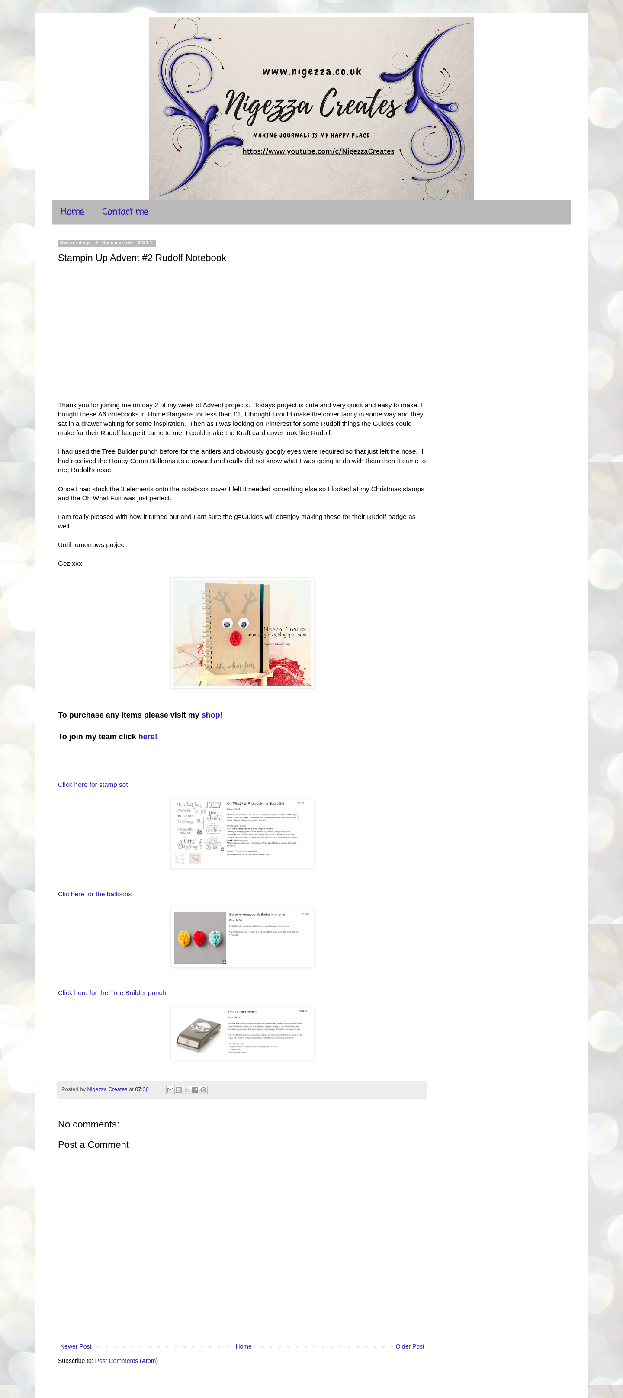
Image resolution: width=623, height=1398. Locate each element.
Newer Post (75, 1346)
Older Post (410, 1346)
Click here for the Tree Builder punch (112, 992)
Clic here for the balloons (96, 894)
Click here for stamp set (93, 784)
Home (72, 212)
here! (147, 736)
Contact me (125, 212)
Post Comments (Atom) (126, 1360)
